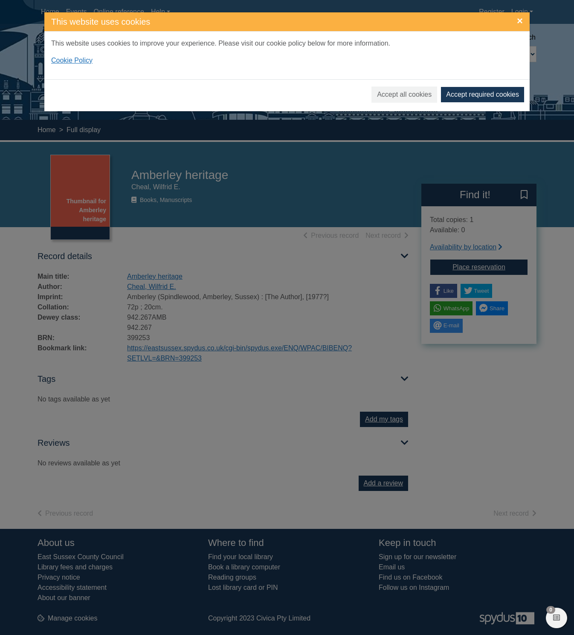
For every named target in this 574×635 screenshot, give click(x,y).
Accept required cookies (482, 94)
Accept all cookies (404, 94)
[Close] (520, 21)
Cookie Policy (72, 60)
